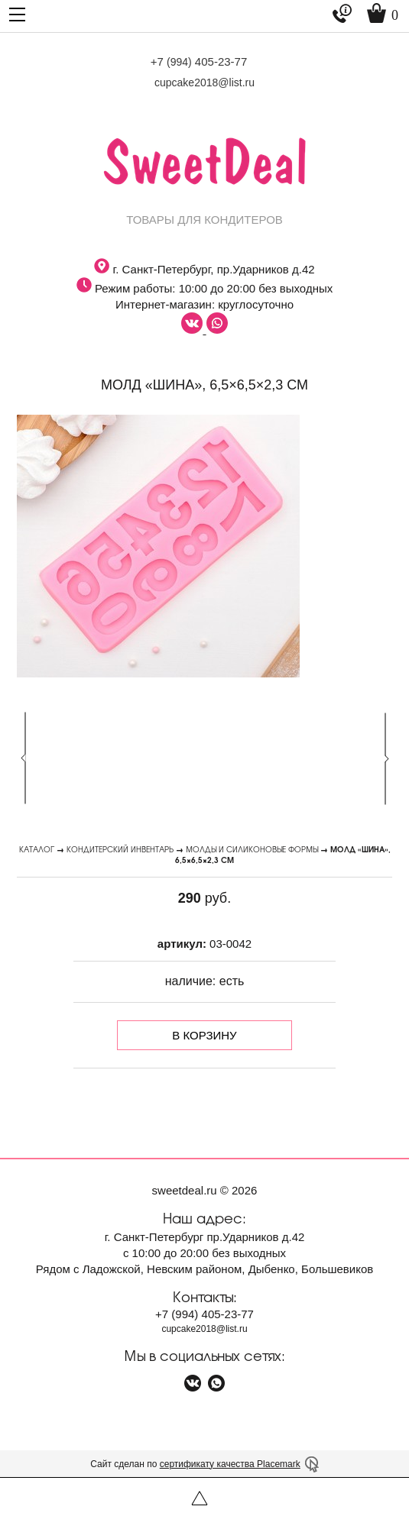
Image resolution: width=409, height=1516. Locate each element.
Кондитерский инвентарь (120, 849)
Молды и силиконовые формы (252, 849)
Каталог (36, 849)
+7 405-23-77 (199, 61)
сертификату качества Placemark (230, 1464)
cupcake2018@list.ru (204, 82)
